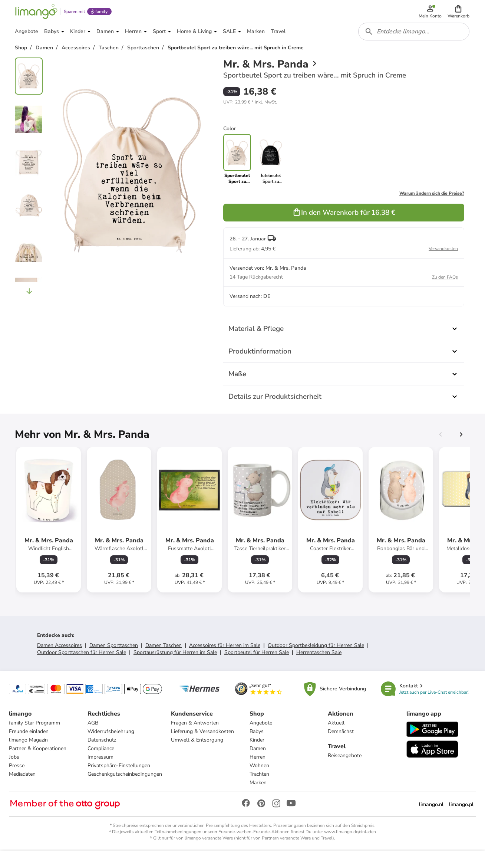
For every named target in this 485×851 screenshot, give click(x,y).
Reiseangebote (345, 756)
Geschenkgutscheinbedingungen (125, 775)
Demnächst (341, 732)
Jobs (14, 758)
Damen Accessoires (59, 646)
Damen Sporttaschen (113, 646)
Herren (257, 758)
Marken (258, 783)
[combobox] (413, 32)
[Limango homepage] (36, 12)
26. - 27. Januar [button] (248, 239)
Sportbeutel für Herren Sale (256, 653)
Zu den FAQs (445, 278)
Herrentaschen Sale (319, 653)
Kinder (257, 741)
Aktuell (336, 723)
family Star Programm (34, 723)
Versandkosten (443, 250)
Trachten (259, 775)
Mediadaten (22, 775)
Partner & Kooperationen (37, 749)
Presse (16, 766)
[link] (271, 160)
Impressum (100, 758)
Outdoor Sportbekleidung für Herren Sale (316, 646)
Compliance (101, 749)
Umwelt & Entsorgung (197, 741)
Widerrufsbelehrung (111, 732)
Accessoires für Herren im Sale (224, 646)
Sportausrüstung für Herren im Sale (175, 653)
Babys (257, 732)
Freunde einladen (29, 732)
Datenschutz (102, 741)
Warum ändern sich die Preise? (431, 194)
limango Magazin (28, 741)
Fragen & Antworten (195, 723)
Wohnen (259, 766)
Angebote (261, 723)
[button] (458, 12)
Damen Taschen (163, 646)
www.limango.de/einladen (350, 833)
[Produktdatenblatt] (48, 521)
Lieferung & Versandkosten (202, 732)
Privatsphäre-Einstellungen (119, 766)
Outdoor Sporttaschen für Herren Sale (81, 653)
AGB (93, 723)
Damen (258, 749)
